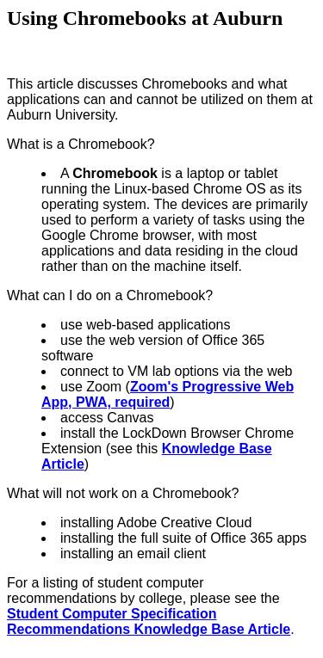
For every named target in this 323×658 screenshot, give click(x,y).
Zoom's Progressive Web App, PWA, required (167, 394)
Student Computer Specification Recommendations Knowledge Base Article (148, 621)
